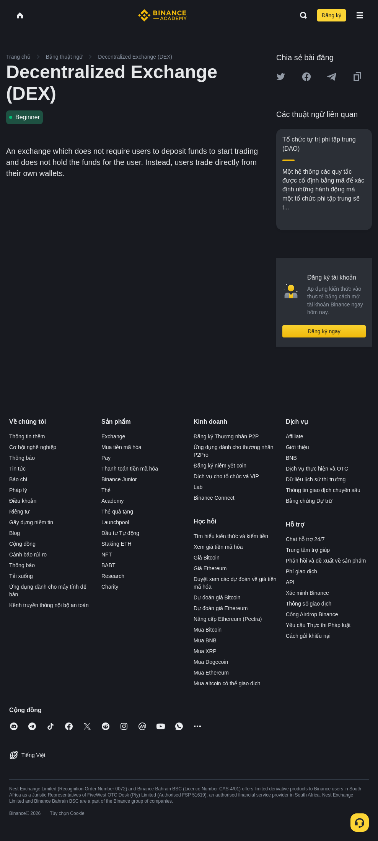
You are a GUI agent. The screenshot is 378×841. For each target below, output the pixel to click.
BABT (108, 565)
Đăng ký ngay (324, 331)
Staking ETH (116, 544)
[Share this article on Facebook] (306, 76)
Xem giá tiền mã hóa (218, 547)
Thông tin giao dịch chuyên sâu (323, 490)
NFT (106, 554)
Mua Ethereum (211, 673)
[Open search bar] (301, 15)
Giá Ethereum (210, 568)
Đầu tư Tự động (120, 533)
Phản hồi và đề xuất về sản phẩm (326, 561)
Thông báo (22, 458)
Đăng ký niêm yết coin (220, 465)
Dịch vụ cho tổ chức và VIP (226, 476)
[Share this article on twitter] (280, 76)
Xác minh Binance (307, 593)
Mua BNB (205, 640)
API (290, 582)
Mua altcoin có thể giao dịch (227, 683)
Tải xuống (21, 576)
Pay (106, 458)
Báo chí (18, 479)
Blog (14, 533)
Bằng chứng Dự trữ (309, 501)
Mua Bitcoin (208, 630)
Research (112, 576)
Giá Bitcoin (207, 558)
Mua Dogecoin (211, 662)
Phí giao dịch (301, 571)
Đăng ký (331, 15)
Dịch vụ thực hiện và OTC (317, 469)
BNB (291, 458)
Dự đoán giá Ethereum (221, 608)
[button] (359, 15)
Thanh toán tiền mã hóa (129, 469)
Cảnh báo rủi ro (28, 554)
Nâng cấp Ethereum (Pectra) (228, 619)
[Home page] (162, 15)
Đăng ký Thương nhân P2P (226, 436)
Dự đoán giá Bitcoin (217, 597)
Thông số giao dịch (308, 604)
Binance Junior (119, 479)
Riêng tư (19, 512)
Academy (112, 501)
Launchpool (115, 522)
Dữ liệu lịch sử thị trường (315, 479)
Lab (198, 487)
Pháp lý (18, 490)
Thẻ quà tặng (117, 512)
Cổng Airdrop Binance (312, 614)
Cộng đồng (22, 544)
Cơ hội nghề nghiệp (32, 447)
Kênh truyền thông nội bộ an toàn (49, 605)
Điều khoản (22, 501)
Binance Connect (214, 498)
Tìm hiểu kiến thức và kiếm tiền (231, 536)
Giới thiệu (297, 447)
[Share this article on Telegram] (331, 76)
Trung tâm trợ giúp (308, 550)
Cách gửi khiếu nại (308, 636)
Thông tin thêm (27, 436)
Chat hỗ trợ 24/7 (305, 539)
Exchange (113, 436)
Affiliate (294, 436)
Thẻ (106, 490)
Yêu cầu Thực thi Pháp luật (318, 625)
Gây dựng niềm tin (31, 522)
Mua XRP (205, 651)
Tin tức (17, 469)
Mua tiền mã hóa (121, 447)
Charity (109, 587)
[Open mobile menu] (359, 15)
